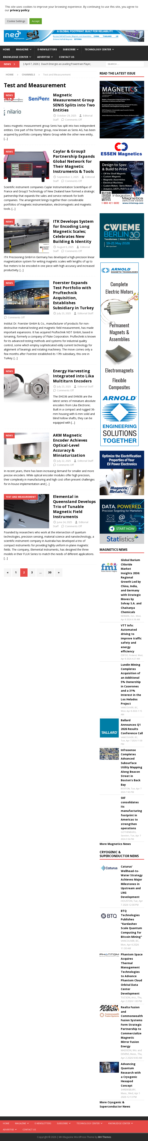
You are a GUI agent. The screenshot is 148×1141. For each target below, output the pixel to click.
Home (6, 49)
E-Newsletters (47, 49)
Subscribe (69, 49)
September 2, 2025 (68, 177)
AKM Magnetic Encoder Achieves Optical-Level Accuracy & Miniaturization (70, 445)
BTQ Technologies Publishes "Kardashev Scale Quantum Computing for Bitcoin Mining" (131, 924)
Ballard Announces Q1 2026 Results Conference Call (132, 726)
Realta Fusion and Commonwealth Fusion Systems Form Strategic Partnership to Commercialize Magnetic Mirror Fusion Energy (132, 1026)
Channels (28, 74)
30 (49, 572)
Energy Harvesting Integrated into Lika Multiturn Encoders (73, 376)
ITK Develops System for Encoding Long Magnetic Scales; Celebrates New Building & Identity (73, 231)
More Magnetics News (115, 844)
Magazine (22, 49)
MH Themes (104, 1137)
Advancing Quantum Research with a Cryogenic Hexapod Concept (131, 1074)
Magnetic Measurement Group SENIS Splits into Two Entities (74, 102)
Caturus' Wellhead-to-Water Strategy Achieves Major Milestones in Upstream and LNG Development (132, 882)
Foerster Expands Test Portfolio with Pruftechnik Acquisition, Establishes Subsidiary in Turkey (73, 295)
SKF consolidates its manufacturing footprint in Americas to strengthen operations (131, 813)
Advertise (43, 57)
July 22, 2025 (64, 461)
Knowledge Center (15, 57)
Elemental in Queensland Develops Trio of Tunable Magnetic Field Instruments (74, 506)
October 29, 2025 (66, 115)
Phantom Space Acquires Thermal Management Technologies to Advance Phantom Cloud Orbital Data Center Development (132, 974)
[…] (6, 138)
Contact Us (66, 57)
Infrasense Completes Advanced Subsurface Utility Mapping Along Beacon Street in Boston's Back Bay (131, 767)
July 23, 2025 (64, 313)
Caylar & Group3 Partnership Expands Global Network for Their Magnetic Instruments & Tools (74, 161)
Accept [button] (36, 21)
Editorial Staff (85, 313)
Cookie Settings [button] (16, 21)
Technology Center (98, 49)
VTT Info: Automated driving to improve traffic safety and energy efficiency (131, 638)
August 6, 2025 (65, 247)
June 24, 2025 (64, 522)
